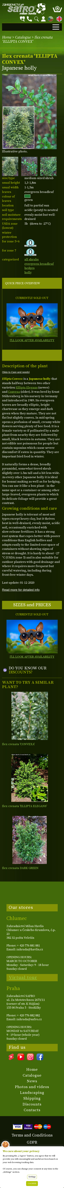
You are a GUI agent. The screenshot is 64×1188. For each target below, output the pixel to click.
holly (28, 272)
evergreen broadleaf (39, 264)
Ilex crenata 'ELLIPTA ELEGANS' (24, 806)
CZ (50, 18)
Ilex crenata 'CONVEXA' (18, 744)
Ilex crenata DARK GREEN (20, 868)
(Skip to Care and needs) (16, 372)
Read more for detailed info (21, 590)
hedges (29, 268)
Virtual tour (23, 977)
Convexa (14, 392)
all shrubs (31, 259)
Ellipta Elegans (27, 388)
